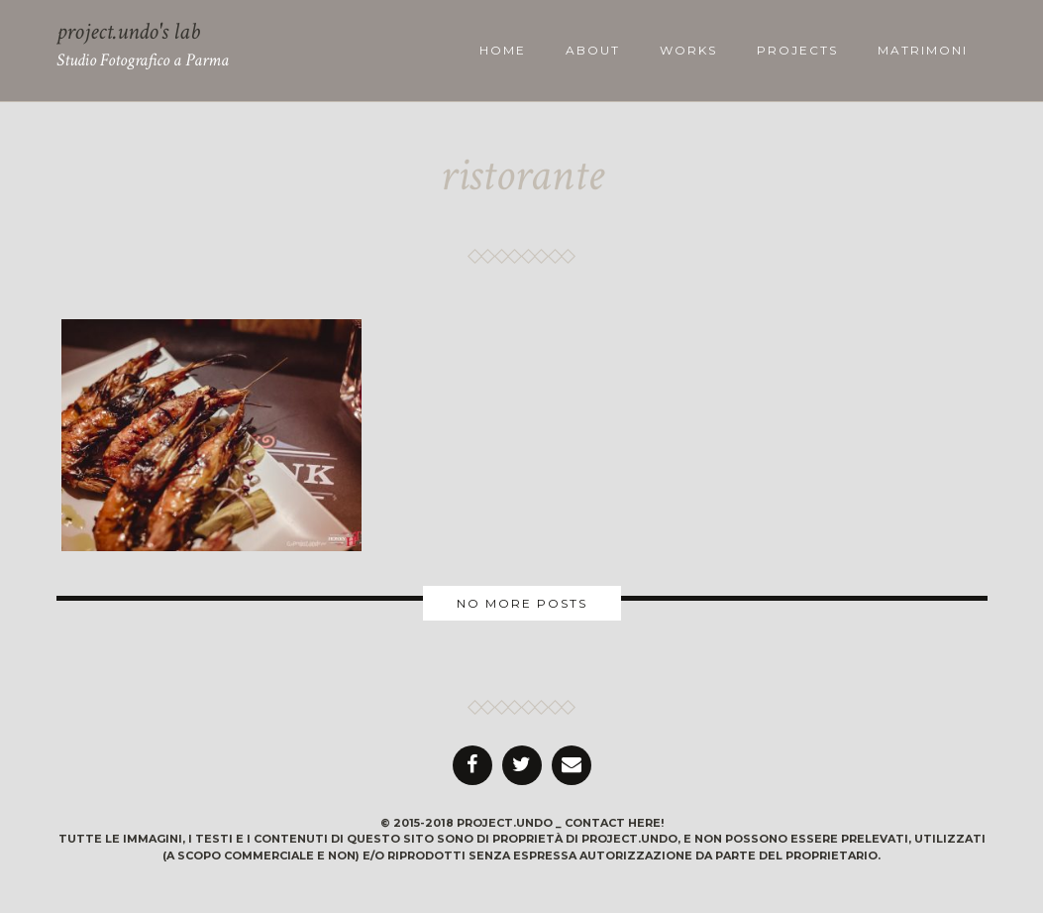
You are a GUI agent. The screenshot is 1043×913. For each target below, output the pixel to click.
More (521, 603)
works (688, 50)
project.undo (505, 823)
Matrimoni (923, 50)
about (593, 50)
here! (646, 823)
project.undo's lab (128, 31)
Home (502, 50)
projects (797, 50)
